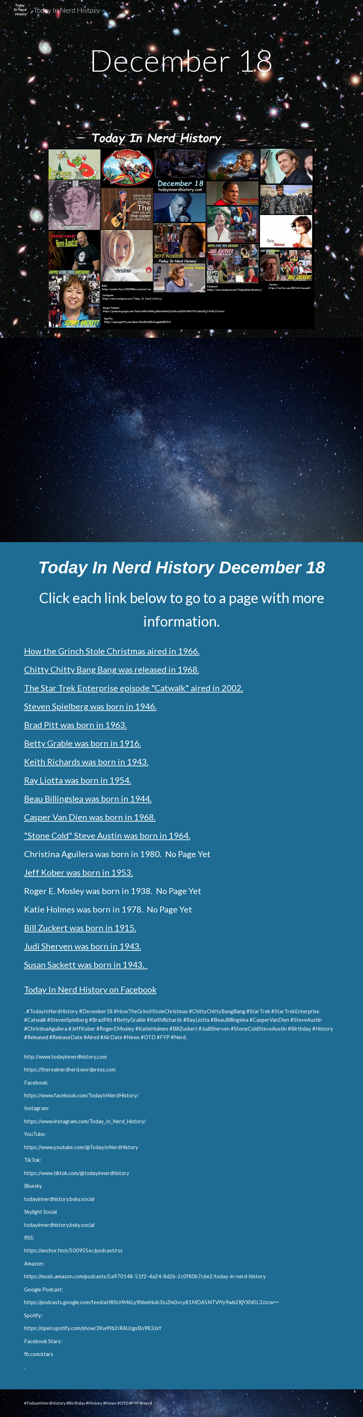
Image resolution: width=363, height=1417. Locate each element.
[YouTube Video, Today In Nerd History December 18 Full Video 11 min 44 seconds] (181, 439)
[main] (181, 60)
